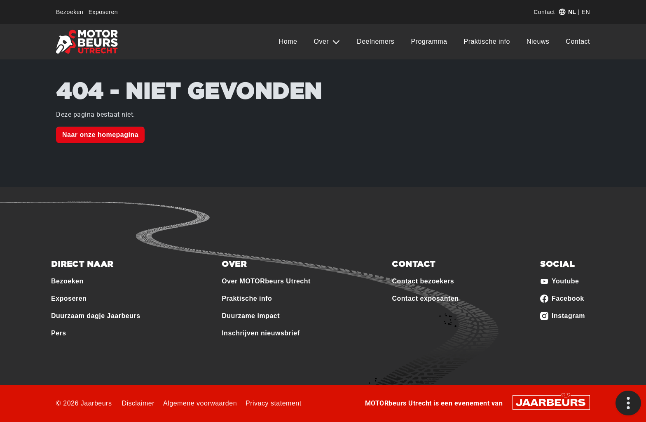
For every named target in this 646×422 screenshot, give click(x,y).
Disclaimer (138, 403)
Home (288, 41)
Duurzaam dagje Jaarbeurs (95, 315)
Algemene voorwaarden (200, 403)
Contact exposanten (425, 298)
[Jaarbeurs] (551, 402)
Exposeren (103, 12)
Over (322, 41)
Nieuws (538, 41)
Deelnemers (375, 41)
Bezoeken (69, 12)
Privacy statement (274, 403)
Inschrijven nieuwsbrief (261, 333)
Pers (58, 333)
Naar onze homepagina (100, 134)
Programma (429, 41)
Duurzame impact (251, 315)
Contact (544, 12)
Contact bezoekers (423, 281)
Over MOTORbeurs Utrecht (266, 281)
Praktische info (486, 41)
